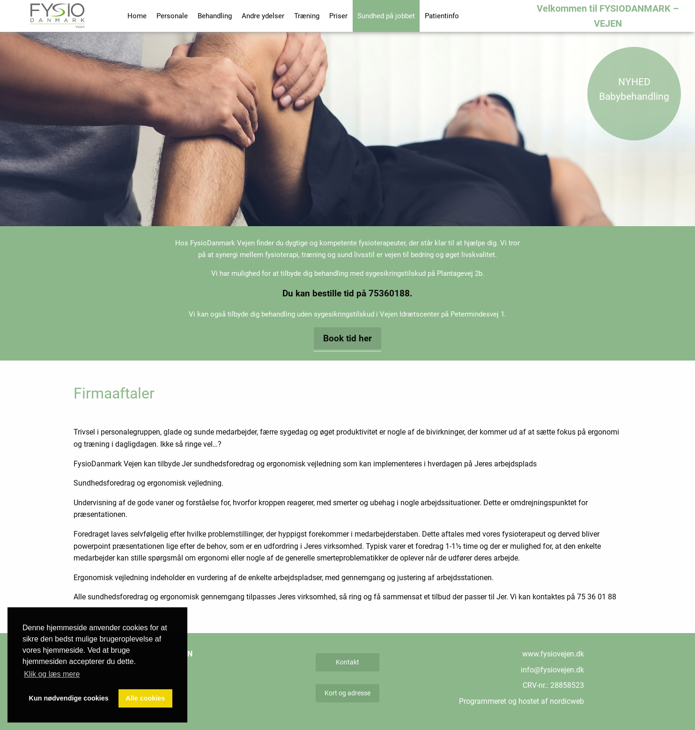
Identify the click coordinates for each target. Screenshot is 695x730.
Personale (172, 16)
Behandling (215, 16)
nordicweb (567, 701)
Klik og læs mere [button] (52, 674)
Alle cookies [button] (145, 698)
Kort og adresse (347, 693)
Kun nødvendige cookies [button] (69, 698)
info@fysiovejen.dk (552, 669)
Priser (338, 16)
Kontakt (347, 662)
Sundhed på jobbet (386, 16)
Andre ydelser (263, 16)
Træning (306, 16)
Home (137, 16)
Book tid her (347, 338)
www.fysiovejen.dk (553, 653)
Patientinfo (442, 16)
